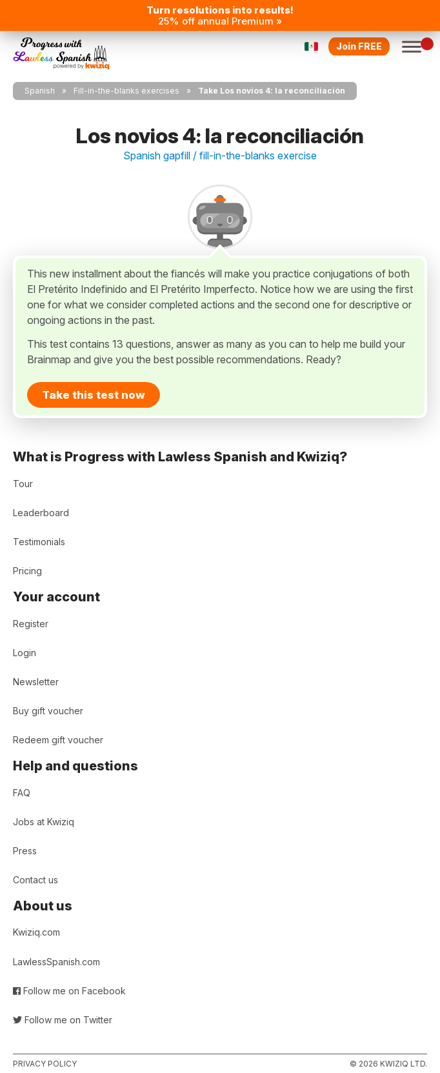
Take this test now (93, 394)
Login (24, 652)
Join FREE (359, 46)
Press (25, 850)
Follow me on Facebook (69, 990)
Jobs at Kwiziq (43, 821)
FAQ (21, 792)
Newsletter (36, 681)
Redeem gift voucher (58, 739)
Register (30, 623)
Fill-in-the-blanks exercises (126, 90)
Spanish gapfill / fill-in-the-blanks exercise (220, 155)
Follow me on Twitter (62, 1019)
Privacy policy (45, 1063)
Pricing (27, 570)
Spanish (40, 90)
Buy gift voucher (48, 710)
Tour (23, 483)
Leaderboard (41, 512)
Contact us (35, 879)
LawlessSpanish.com (56, 961)
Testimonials (39, 541)
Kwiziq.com (36, 932)
